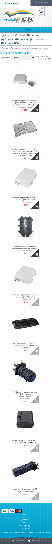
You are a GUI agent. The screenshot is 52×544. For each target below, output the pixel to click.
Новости (19, 35)
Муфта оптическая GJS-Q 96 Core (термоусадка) (25, 490)
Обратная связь (10, 43)
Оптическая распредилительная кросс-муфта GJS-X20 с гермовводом (25, 200)
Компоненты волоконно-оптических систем (29, 48)
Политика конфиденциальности (26, 537)
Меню (26, 29)
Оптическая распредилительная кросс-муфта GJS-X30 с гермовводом (25, 297)
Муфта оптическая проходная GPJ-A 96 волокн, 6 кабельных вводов (25, 345)
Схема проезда (25, 526)
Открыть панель (9, 3)
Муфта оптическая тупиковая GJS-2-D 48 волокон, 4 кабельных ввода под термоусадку (25, 395)
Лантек (4, 48)
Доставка (33, 35)
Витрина (7, 35)
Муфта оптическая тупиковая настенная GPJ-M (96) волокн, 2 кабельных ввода (25, 248)
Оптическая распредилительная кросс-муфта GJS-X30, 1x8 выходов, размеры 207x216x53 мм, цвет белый (25, 104)
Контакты (21, 39)
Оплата (7, 39)
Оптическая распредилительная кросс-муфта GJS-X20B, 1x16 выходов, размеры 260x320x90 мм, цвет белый (25, 152)
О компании (36, 39)
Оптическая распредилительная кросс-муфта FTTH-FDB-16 (25, 441)
